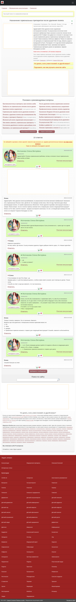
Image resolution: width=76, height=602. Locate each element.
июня (55, 60)
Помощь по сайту (20, 600)
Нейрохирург (30, 547)
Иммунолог (30, 527)
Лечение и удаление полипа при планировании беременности (23, 114)
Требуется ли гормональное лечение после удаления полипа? (23, 106)
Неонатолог (55, 547)
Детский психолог (56, 512)
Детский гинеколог (57, 497)
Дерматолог (5, 497)
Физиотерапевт (56, 586)
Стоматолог (5, 581)
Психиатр (54, 566)
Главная (4, 8)
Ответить (20, 161)
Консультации (5, 463)
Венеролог (4, 482)
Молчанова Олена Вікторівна (29, 151)
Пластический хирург (57, 561)
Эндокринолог (30, 596)
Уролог (3, 586)
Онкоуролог (5, 556)
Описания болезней (57, 463)
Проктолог (29, 566)
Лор (53, 537)
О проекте (13, 600)
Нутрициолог (30, 552)
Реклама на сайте (71, 600)
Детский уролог (56, 517)
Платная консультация (64, 161)
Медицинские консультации (18, 8)
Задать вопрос (7, 458)
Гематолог (54, 482)
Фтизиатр (54, 591)
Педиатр (29, 561)
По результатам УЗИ (45, 122)
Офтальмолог (55, 556)
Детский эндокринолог (33, 522)
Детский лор (5, 507)
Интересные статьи (7, 468)
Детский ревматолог (32, 517)
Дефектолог (55, 522)
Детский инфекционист (33, 502)
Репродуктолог (31, 576)
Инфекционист (56, 527)
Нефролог (4, 552)
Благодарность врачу (10, 164)
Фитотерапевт (5, 591)
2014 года (60, 60)
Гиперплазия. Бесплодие (47, 114)
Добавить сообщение (38, 371)
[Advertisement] (18, 36)
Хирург (3, 596)
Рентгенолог (5, 576)
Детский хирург (6, 522)
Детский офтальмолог (33, 512)
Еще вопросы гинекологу (28, 131)
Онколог (54, 552)
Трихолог (54, 581)
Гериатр (54, 487)
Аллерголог (30, 478)
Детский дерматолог (7, 502)
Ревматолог (55, 571)
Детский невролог (31, 507)
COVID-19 (4, 478)
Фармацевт (30, 586)
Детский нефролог (57, 507)
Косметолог (55, 532)
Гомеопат (54, 492)
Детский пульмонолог (7, 517)
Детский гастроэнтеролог (33, 497)
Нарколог (54, 542)
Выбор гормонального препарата (50, 117)
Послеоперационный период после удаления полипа (56, 119)
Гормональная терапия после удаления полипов (18, 111)
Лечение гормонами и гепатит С (49, 127)
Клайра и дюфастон (45, 125)
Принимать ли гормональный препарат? (16, 128)
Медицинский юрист (32, 542)
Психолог (4, 571)
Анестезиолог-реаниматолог (59, 478)
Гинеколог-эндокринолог (33, 492)
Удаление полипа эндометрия (12, 109)
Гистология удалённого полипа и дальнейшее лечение (20, 125)
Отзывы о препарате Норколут (13, 117)
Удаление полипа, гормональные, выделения (54, 106)
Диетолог (4, 527)
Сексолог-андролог (57, 576)
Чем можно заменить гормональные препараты (18, 122)
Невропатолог (5, 547)
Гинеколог (33, 8)
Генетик (4, 487)
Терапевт (29, 581)
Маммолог (4, 542)
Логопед (29, 537)
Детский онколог (6, 512)
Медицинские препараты (33, 463)
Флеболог (29, 591)
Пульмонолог (30, 571)
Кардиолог (4, 532)
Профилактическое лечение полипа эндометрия (55, 109)
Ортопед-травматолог (33, 556)
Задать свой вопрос (46, 131)
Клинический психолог (33, 532)
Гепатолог (29, 487)
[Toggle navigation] (72, 2)
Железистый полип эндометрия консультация (18, 120)
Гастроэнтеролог (31, 482)
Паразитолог (5, 561)
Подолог (4, 566)
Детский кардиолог (57, 502)
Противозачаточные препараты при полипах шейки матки (21, 103)
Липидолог (4, 537)
